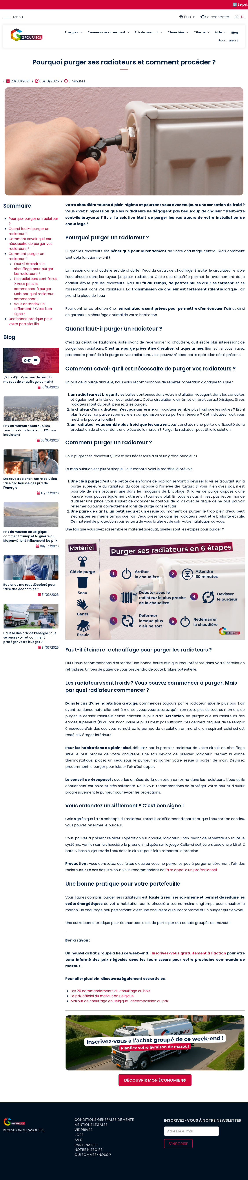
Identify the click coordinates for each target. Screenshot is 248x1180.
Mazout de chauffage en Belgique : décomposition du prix (120, 1001)
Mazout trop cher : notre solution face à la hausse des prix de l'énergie (30, 483)
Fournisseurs (228, 40)
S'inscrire (178, 1143)
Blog (234, 32)
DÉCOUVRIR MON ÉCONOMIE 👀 (155, 1080)
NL (243, 16)
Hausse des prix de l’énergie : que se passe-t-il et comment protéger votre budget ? (30, 637)
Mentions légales (91, 1124)
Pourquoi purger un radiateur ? (33, 221)
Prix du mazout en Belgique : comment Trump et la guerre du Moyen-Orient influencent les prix (30, 536)
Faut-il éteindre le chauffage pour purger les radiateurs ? (33, 268)
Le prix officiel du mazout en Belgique (102, 995)
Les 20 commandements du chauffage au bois (110, 990)
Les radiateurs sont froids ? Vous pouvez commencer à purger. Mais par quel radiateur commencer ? (35, 288)
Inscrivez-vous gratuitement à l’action (189, 953)
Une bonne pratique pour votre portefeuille (30, 321)
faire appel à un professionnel (191, 869)
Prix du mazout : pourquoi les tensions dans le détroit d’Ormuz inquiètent (30, 430)
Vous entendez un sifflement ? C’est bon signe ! (33, 309)
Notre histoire (88, 1149)
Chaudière (176, 32)
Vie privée (83, 1129)
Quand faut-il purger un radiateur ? (29, 231)
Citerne (199, 32)
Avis (78, 1139)
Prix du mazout (146, 32)
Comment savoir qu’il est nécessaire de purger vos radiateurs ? (30, 243)
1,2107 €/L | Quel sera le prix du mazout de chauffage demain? (28, 379)
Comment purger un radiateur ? (26, 256)
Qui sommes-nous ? (93, 1154)
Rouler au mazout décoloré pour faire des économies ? (29, 586)
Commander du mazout (106, 32)
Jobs (79, 1134)
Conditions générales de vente (104, 1119)
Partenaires (86, 1145)
